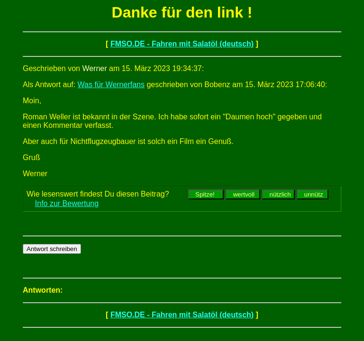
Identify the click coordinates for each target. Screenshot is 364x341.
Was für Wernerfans (111, 85)
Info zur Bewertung (67, 203)
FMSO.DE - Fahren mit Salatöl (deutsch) (182, 44)
